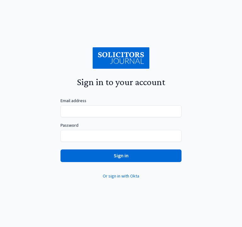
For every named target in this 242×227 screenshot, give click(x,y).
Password (69, 125)
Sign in (121, 155)
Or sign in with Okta (121, 176)
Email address (73, 101)
